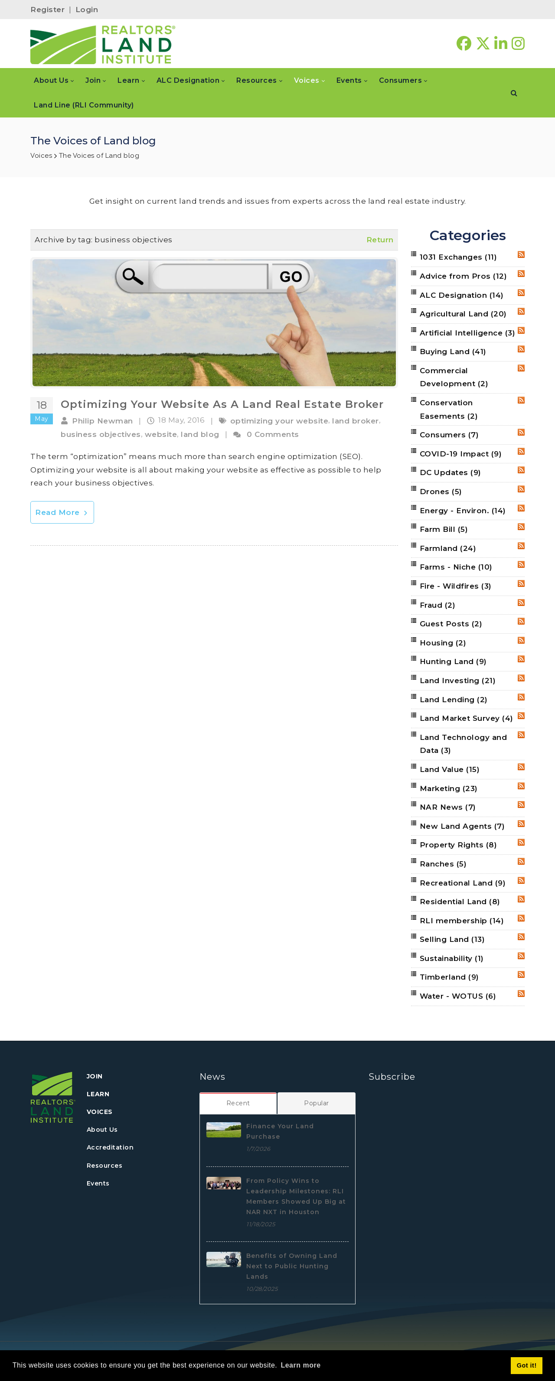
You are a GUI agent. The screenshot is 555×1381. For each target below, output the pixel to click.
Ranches (443, 864)
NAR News (448, 807)
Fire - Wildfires (456, 586)
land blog (200, 434)
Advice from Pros (463, 276)
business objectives (101, 434)
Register (47, 9)
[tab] (238, 1103)
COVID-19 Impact (461, 453)
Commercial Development (454, 377)
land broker (355, 421)
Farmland (448, 548)
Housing (443, 642)
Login (86, 9)
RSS (521, 254)
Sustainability (452, 958)
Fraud (438, 605)
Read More (62, 512)
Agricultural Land (463, 313)
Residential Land (460, 901)
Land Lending (454, 699)
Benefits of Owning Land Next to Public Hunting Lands (291, 1266)
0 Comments (273, 434)
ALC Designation (462, 295)
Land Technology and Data (463, 744)
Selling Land (452, 939)
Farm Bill (444, 529)
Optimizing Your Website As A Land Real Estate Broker (222, 404)
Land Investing (458, 680)
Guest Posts (451, 623)
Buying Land (453, 351)
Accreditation (110, 1147)
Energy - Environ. (463, 510)
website (161, 434)
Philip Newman (102, 421)
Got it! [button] (527, 1365)
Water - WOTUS (458, 996)
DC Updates (450, 472)
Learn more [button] (300, 1365)
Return (380, 239)
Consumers (449, 434)
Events (98, 1183)
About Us (102, 1129)
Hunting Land (453, 661)
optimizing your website (279, 421)
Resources (105, 1165)
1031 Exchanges (458, 257)
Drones (441, 491)
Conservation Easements (449, 409)
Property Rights (458, 844)
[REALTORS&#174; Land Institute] (103, 43)
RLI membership (462, 920)
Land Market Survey (466, 718)
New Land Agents (462, 826)
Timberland (449, 977)
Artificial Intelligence (468, 333)
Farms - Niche (456, 567)
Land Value (450, 769)
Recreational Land (463, 883)
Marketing (449, 788)
